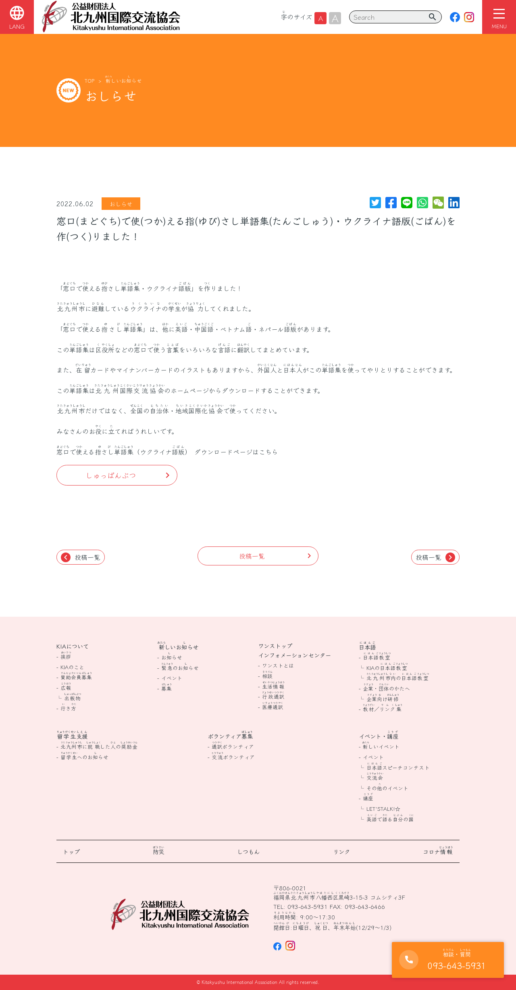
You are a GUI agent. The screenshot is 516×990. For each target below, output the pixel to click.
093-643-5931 (307, 906)
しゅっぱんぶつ (110, 475)
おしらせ (121, 203)
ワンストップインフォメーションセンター (294, 650)
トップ (71, 851)
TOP (89, 80)
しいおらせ (124, 80)
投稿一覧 (80, 557)
